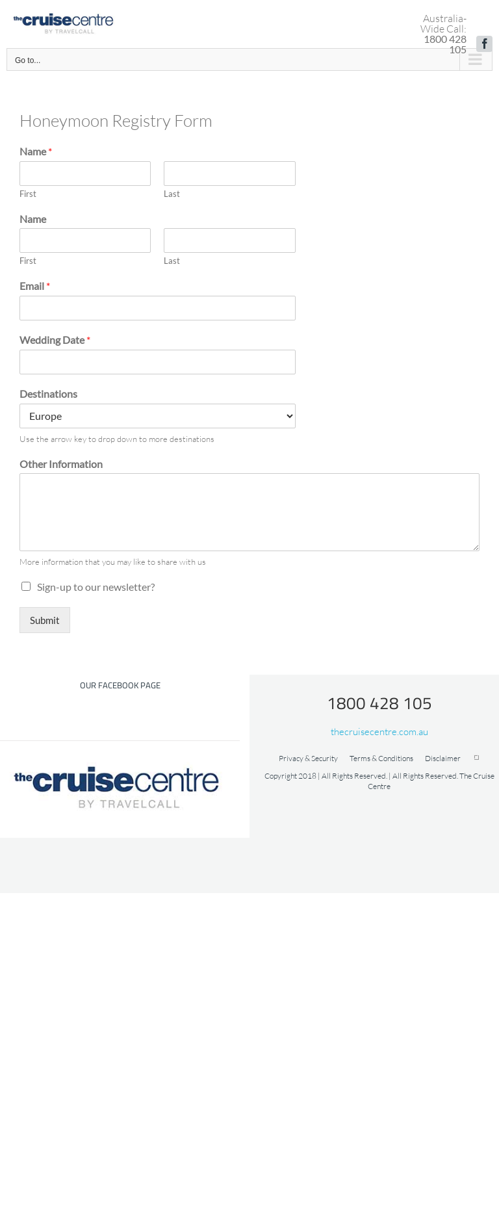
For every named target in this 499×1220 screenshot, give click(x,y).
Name (35, 151)
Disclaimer (443, 758)
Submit (45, 620)
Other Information (61, 464)
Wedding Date (54, 339)
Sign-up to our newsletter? (96, 586)
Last (172, 193)
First (27, 193)
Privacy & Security (308, 758)
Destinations (48, 393)
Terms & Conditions (381, 758)
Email (34, 285)
